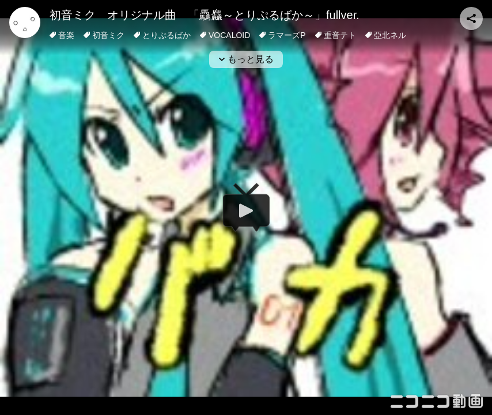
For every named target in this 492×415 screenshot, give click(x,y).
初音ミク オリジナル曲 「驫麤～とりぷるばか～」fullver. (204, 15)
